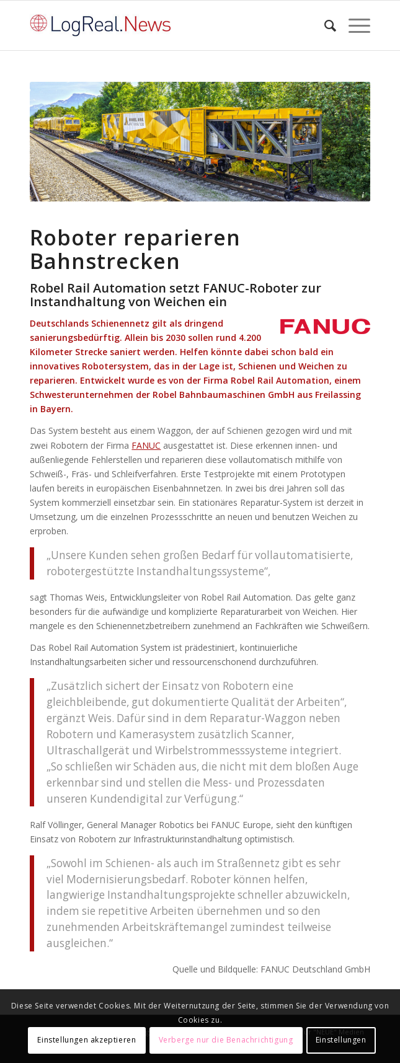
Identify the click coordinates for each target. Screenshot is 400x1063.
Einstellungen (341, 1039)
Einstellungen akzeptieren (86, 1039)
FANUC (146, 445)
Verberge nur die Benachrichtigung (226, 1039)
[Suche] (324, 25)
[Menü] (353, 25)
